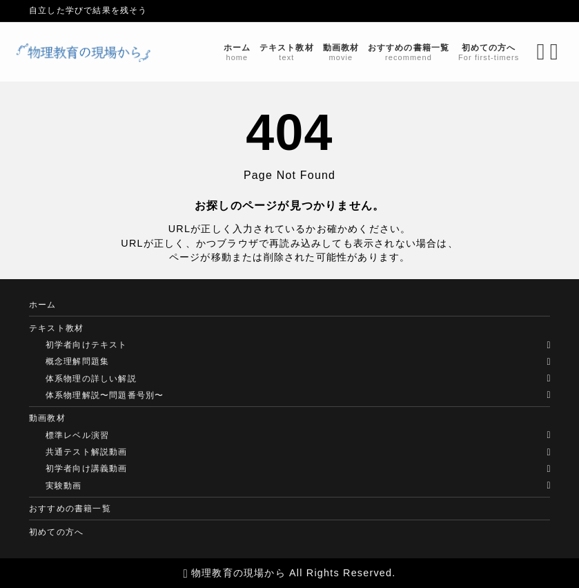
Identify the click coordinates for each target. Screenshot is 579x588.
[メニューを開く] (543, 52)
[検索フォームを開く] (528, 52)
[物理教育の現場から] (96, 52)
